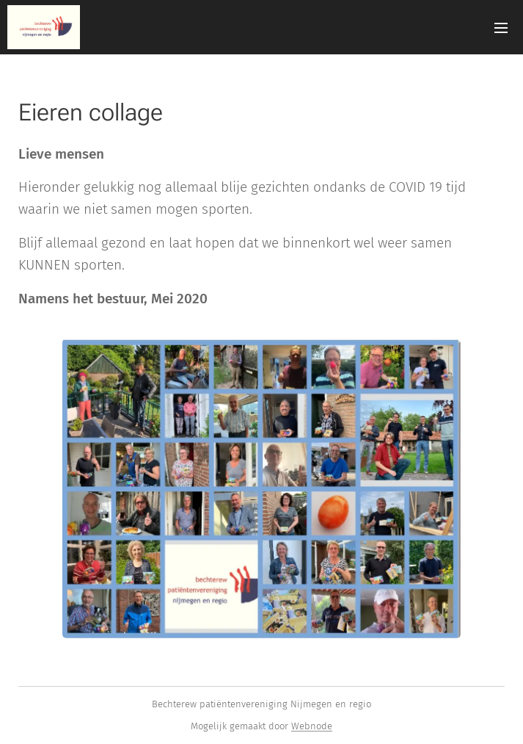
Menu (501, 28)
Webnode (311, 726)
